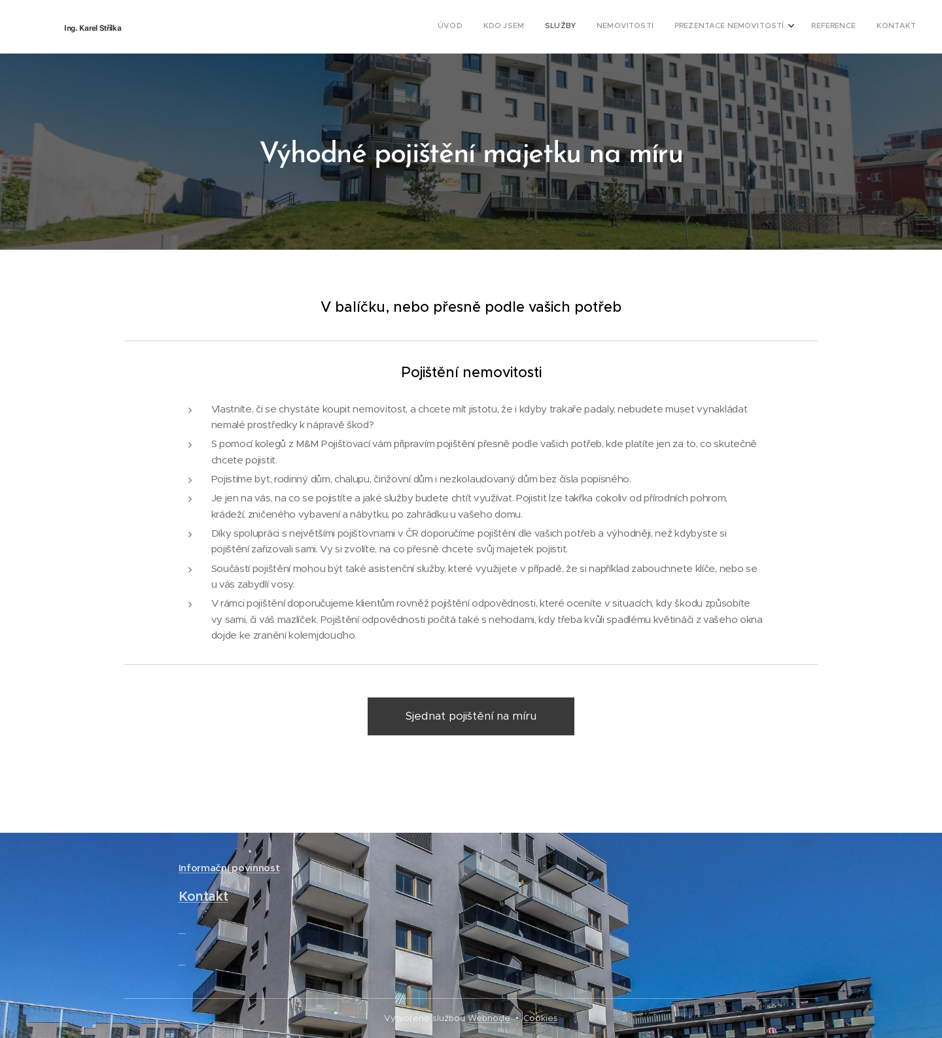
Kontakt (203, 897)
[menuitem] (787, 26)
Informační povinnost (229, 868)
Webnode (489, 1018)
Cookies (540, 1018)
